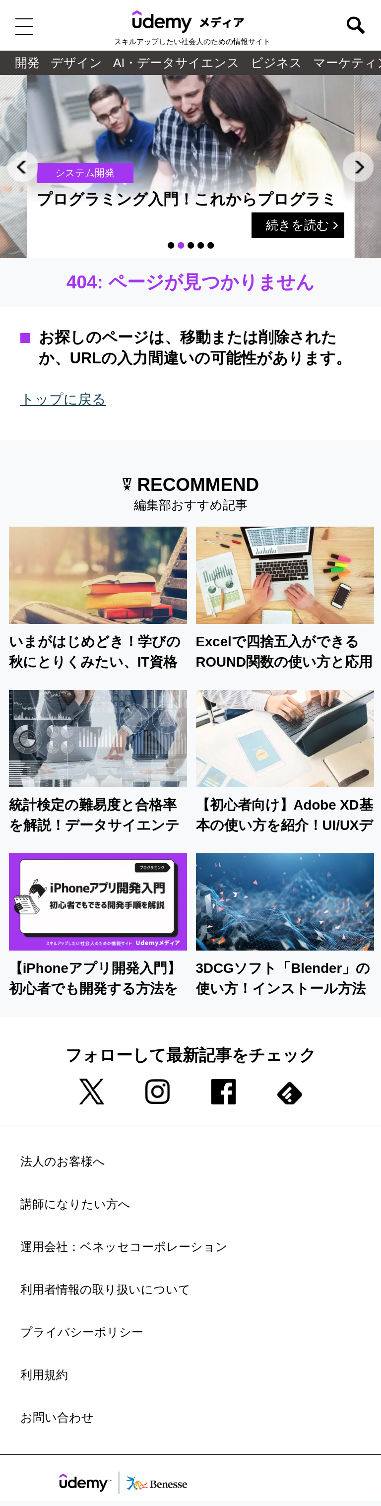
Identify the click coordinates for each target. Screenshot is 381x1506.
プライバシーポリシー (81, 1332)
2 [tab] (181, 246)
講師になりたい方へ (75, 1204)
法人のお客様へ (62, 1161)
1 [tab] (171, 246)
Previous (22, 166)
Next (358, 166)
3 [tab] (190, 246)
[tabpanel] (194, 166)
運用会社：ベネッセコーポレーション (124, 1246)
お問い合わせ (57, 1417)
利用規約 (44, 1375)
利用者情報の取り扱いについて (105, 1289)
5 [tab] (210, 246)
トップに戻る (63, 399)
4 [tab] (200, 246)
